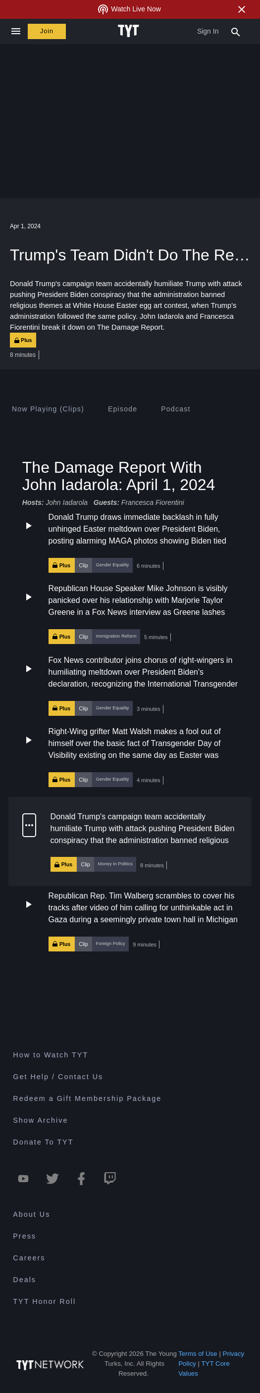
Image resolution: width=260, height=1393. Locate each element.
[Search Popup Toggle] (236, 31)
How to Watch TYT (50, 1055)
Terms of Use (197, 1353)
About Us (31, 1214)
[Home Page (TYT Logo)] (130, 31)
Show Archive (40, 1120)
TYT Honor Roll (44, 1301)
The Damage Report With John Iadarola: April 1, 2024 (118, 476)
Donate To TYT (43, 1142)
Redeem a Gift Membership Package (87, 1098)
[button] (130, 542)
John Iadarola (67, 503)
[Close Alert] (241, 9)
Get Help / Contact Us (58, 1077)
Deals (24, 1280)
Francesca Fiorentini (152, 503)
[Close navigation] (15, 31)
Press (24, 1236)
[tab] (48, 409)
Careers (29, 1258)
